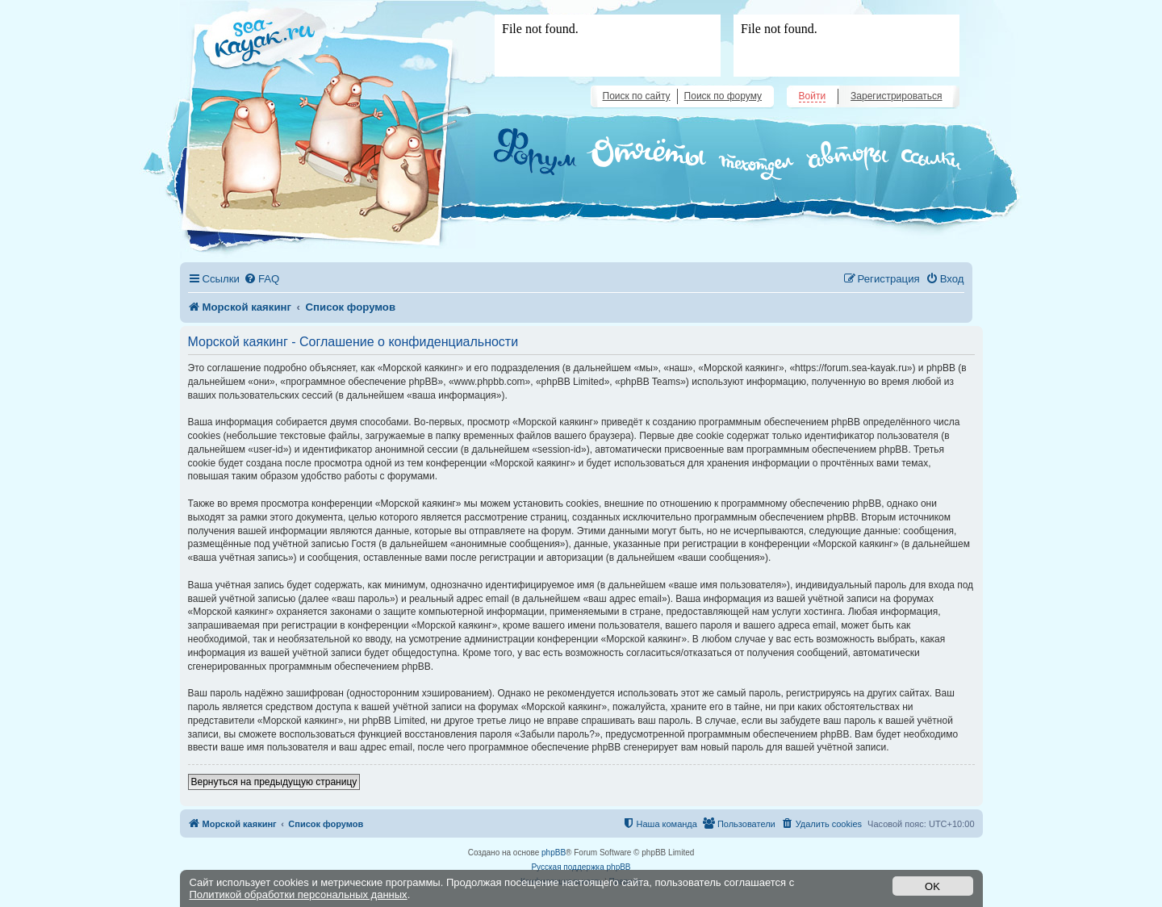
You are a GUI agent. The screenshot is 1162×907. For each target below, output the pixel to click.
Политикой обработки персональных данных (299, 894)
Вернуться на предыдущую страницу (274, 782)
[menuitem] (261, 278)
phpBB (553, 852)
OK (932, 886)
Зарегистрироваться (896, 96)
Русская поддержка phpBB (580, 867)
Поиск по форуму (723, 96)
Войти (812, 96)
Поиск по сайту (637, 96)
